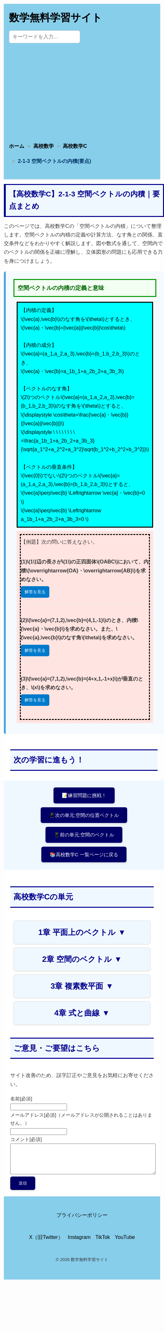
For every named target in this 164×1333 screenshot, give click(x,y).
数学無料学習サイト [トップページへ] (55, 17)
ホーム (16, 146)
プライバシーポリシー (82, 1215)
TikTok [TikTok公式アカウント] (102, 1237)
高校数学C (75, 146)
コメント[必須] (26, 1139)
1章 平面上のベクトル (82, 932)
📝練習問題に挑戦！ (84, 795)
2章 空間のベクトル (82, 959)
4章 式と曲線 (82, 1013)
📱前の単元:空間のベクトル (84, 834)
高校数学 (43, 146)
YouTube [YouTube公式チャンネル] (125, 1237)
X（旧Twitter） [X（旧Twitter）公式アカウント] (46, 1237)
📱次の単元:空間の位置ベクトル (84, 815)
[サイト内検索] (44, 36)
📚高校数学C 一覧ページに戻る (84, 854)
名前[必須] (21, 1098)
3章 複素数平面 (82, 986)
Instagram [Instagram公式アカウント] (79, 1237)
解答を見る (35, 591)
